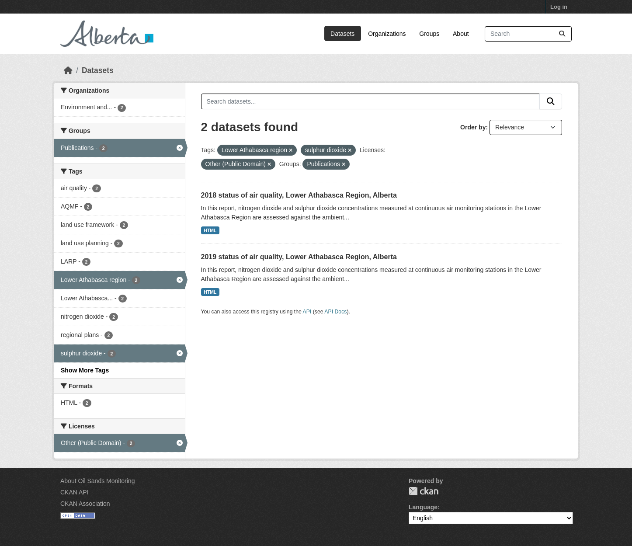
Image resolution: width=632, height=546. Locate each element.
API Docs (335, 312)
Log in (558, 6)
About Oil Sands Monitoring (97, 480)
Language (423, 507)
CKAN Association (85, 503)
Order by (473, 127)
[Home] (68, 70)
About (461, 33)
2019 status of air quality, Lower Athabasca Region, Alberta (299, 257)
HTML (210, 230)
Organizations (387, 33)
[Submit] (562, 34)
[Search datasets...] (528, 34)
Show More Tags (85, 370)
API (307, 312)
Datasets (342, 33)
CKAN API (74, 492)
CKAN (423, 491)
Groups (429, 33)
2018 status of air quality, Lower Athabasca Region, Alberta (299, 195)
